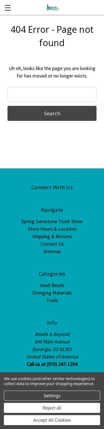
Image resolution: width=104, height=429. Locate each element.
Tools (52, 300)
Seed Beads (52, 285)
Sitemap (52, 251)
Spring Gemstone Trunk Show (52, 221)
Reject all (52, 408)
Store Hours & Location (52, 229)
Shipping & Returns (52, 236)
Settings (52, 396)
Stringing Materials (52, 293)
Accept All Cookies (52, 420)
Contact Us (52, 244)
